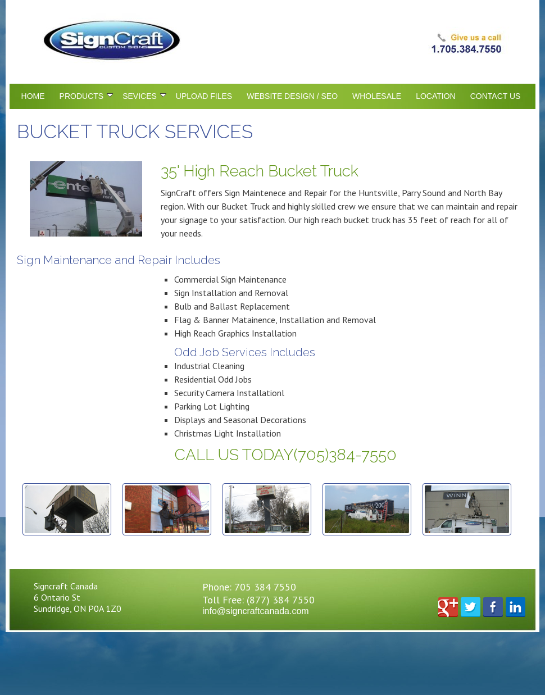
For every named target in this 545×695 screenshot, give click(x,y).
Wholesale (376, 96)
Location (436, 96)
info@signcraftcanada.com (255, 611)
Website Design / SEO (292, 96)
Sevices (144, 96)
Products (86, 96)
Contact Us (495, 96)
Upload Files (204, 96)
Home (33, 96)
